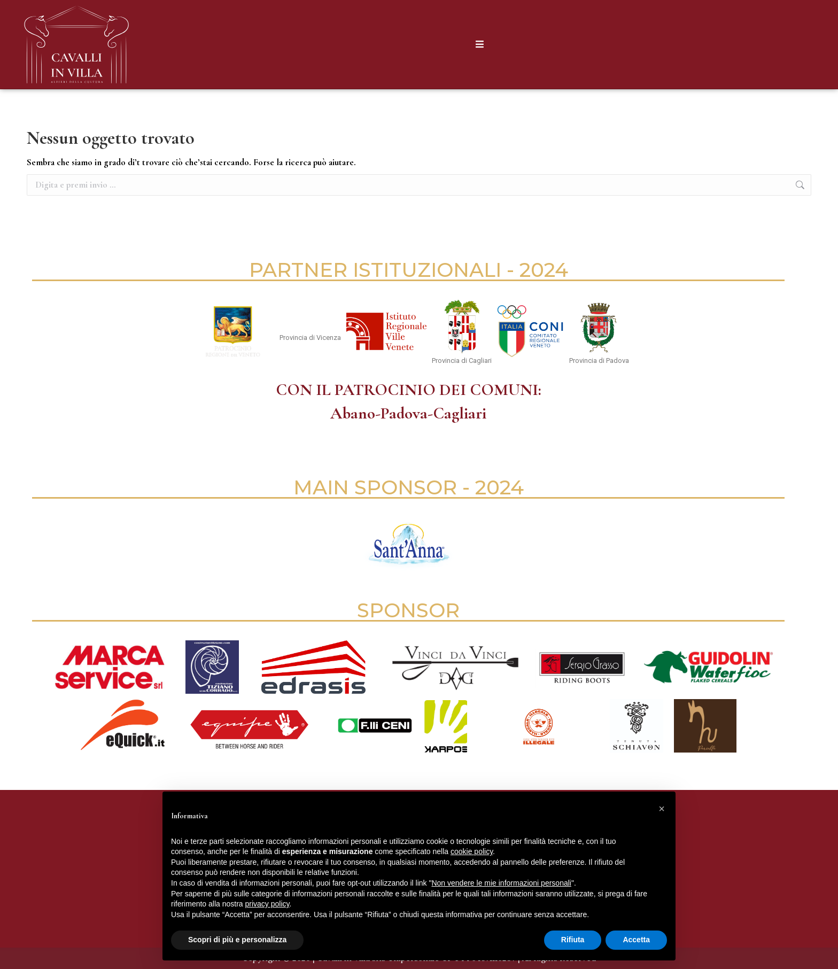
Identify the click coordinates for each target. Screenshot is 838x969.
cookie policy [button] (472, 851)
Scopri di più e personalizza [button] (237, 939)
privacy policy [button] (267, 904)
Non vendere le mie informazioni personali (501, 883)
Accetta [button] (636, 939)
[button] (661, 808)
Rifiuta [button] (573, 939)
